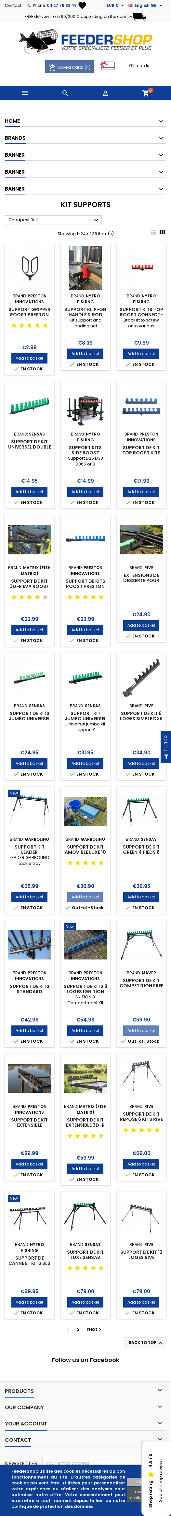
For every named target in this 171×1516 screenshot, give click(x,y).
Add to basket (29, 358)
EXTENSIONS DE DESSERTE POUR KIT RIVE (141, 580)
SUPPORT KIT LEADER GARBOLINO (30, 852)
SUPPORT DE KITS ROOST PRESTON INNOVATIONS (85, 586)
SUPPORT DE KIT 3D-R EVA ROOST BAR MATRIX (29, 586)
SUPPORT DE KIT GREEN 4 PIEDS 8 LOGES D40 (141, 852)
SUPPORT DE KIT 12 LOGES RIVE (141, 1255)
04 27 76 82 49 (62, 5)
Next (95, 1329)
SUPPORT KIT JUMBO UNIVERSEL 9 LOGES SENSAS (85, 718)
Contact (13, 5)
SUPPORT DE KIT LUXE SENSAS (85, 1255)
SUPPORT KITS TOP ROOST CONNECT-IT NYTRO (141, 314)
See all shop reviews (160, 1480)
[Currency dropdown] (116, 5)
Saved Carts (66, 67)
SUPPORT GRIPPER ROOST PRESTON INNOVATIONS (29, 314)
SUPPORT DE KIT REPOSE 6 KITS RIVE (141, 1117)
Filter (166, 749)
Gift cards (139, 66)
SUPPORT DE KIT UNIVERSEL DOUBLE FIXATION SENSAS (29, 446)
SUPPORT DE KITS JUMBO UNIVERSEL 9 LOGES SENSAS (29, 718)
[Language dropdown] (146, 5)
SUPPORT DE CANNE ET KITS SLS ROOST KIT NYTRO (29, 1263)
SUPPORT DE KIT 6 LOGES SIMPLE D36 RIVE (141, 718)
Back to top (146, 1343)
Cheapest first (54, 220)
